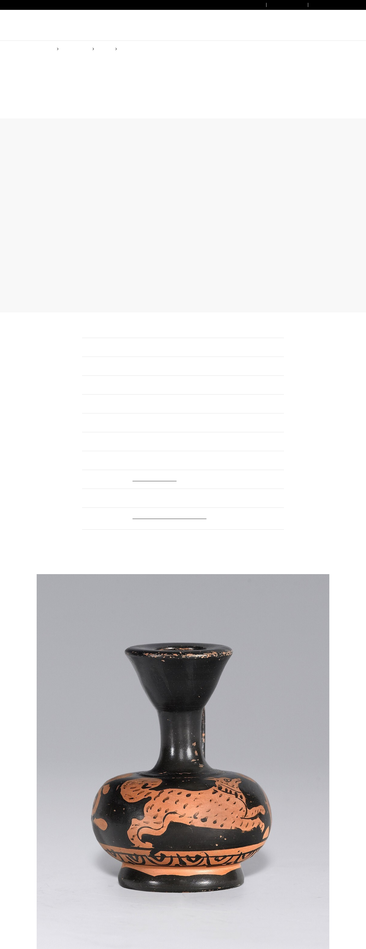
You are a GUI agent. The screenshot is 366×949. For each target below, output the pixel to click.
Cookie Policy (223, 496)
